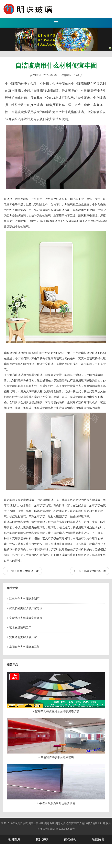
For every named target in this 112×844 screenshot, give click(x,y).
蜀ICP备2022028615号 (62, 829)
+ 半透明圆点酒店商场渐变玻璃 (56, 803)
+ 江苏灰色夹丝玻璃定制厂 (23, 598)
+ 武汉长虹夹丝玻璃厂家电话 (24, 608)
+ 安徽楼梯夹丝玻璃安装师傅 (24, 617)
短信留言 (98, 839)
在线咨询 (70, 839)
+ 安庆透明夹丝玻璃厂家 (22, 637)
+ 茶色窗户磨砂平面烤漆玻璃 (56, 757)
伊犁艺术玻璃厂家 (28, 571)
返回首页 (14, 839)
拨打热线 (42, 839)
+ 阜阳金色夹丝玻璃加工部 (23, 646)
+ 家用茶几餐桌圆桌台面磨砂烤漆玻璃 (56, 711)
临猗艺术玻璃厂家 (95, 571)
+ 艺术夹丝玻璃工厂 (19, 627)
